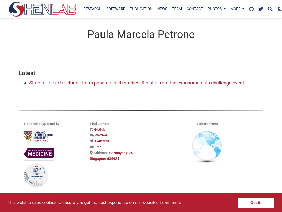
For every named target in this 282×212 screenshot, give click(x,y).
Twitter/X (101, 141)
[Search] (270, 9)
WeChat (101, 135)
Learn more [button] (170, 202)
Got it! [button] (255, 202)
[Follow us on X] (260, 9)
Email (98, 147)
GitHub (99, 129)
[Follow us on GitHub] (251, 9)
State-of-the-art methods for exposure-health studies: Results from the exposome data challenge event (136, 83)
